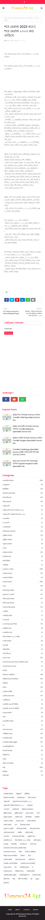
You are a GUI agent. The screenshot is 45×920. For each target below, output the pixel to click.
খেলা (23, 548)
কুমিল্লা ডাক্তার (23, 535)
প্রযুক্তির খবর (23, 628)
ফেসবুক (23, 645)
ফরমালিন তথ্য (23, 632)
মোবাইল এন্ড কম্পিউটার (23, 704)
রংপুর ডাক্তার (23, 712)
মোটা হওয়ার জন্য (23, 696)
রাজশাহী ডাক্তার (23, 721)
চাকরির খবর (23, 556)
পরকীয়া (23, 611)
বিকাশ (23, 670)
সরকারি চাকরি (23, 738)
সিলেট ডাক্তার (23, 750)
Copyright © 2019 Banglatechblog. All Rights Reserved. (22, 915)
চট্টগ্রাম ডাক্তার (23, 552)
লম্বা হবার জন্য (23, 729)
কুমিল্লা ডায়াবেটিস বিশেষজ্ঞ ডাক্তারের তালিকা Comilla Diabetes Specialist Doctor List (26, 429)
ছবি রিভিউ (23, 561)
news (23, 771)
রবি (23, 717)
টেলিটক (23, 565)
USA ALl (23, 775)
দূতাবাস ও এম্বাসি (23, 594)
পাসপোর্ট (23, 620)
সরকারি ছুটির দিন (23, 746)
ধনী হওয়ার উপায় (23, 603)
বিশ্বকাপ (23, 683)
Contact (27, 910)
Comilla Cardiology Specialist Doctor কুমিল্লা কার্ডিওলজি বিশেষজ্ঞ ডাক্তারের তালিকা (26, 452)
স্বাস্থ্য (23, 759)
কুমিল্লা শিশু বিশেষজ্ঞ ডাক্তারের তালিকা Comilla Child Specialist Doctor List (26, 417)
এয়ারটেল (23, 518)
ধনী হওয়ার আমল (23, 599)
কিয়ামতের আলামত (23, 531)
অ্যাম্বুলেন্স (23, 485)
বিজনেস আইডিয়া (23, 675)
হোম (5, 18)
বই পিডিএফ (23, 653)
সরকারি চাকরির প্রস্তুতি (23, 742)
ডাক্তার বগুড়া (23, 573)
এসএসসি (23, 523)
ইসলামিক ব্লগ (23, 497)
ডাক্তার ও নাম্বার (23, 569)
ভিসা (23, 687)
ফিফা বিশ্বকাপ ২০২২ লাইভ (23, 637)
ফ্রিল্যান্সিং (23, 649)
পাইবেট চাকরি (23, 615)
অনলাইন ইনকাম (23, 480)
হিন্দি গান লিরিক (23, 763)
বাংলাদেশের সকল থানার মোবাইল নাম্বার (23, 662)
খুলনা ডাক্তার (23, 544)
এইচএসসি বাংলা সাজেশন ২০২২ (23, 510)
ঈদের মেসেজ (23, 501)
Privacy (35, 910)
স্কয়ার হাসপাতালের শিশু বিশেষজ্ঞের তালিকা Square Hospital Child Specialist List (25, 463)
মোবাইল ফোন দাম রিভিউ (23, 708)
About (17, 910)
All (9, 18)
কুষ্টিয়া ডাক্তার (23, 539)
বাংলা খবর (23, 658)
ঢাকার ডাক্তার (23, 582)
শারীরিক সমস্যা (23, 734)
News (8, 41)
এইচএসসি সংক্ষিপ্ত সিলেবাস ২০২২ (23, 514)
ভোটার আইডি (23, 691)
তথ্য (23, 586)
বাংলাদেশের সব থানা (23, 666)
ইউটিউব (23, 489)
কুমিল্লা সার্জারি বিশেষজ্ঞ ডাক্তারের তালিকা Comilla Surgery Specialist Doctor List (27, 440)
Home (10, 910)
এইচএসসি (23, 506)
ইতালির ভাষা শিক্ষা (23, 493)
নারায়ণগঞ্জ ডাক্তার (23, 607)
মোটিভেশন (23, 700)
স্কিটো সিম (23, 755)
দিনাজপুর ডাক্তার (23, 590)
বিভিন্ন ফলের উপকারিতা (23, 679)
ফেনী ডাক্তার (23, 641)
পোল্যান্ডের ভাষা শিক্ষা (23, 624)
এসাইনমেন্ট (23, 527)
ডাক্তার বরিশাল (23, 577)
